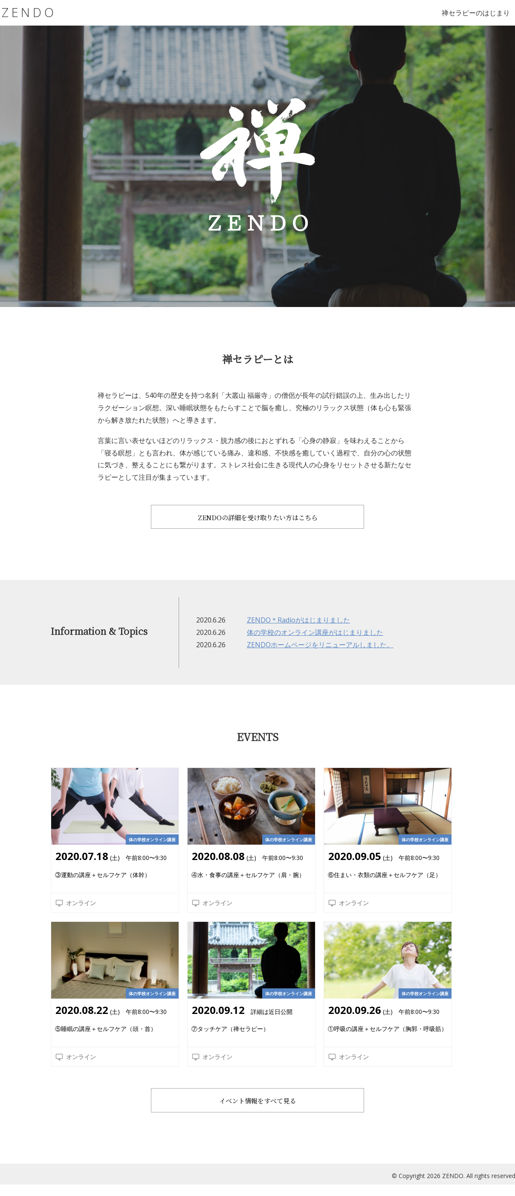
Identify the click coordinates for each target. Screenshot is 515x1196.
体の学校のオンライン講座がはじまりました (315, 638)
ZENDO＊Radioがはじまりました (298, 626)
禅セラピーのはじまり (476, 12)
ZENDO (30, 12)
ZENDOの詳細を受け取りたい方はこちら (257, 518)
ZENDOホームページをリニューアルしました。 (320, 650)
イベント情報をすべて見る (257, 1107)
